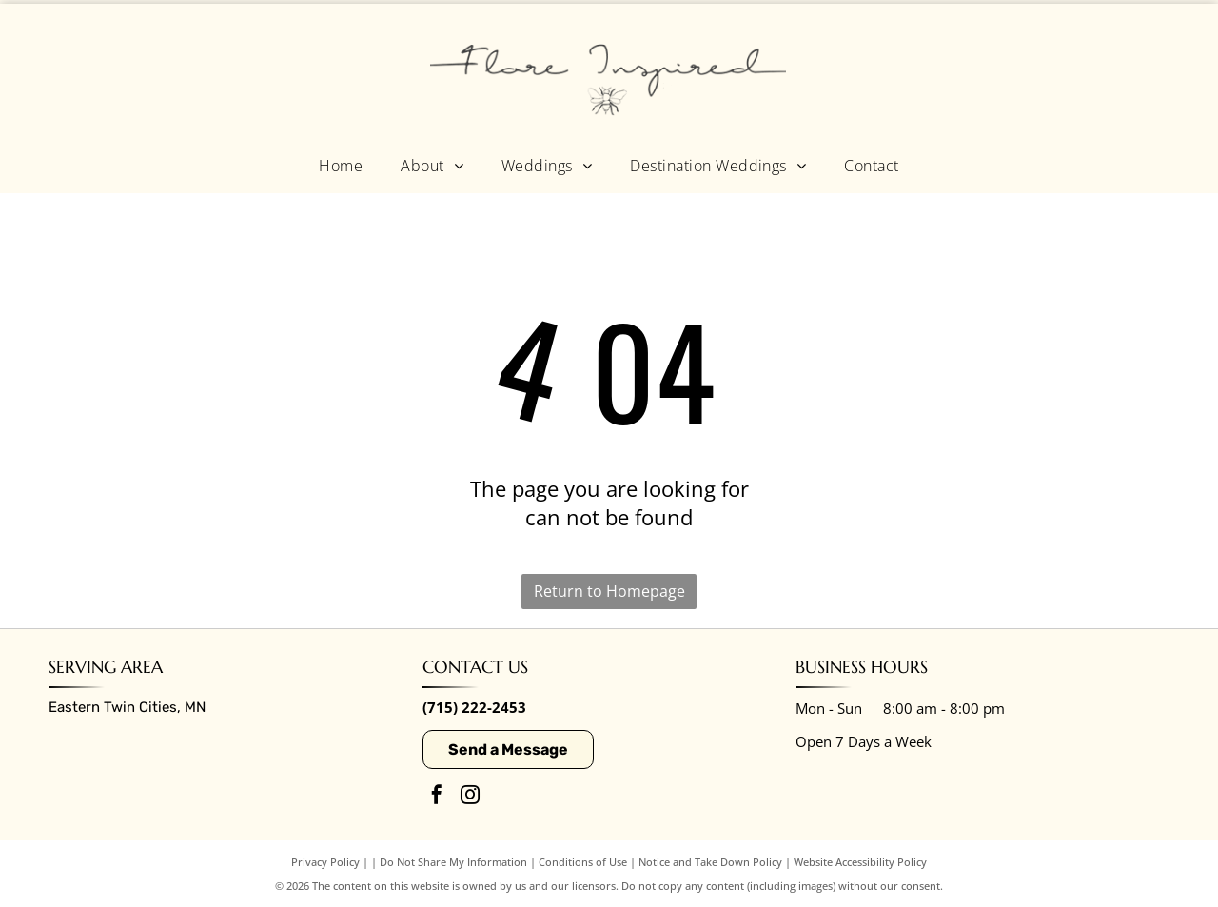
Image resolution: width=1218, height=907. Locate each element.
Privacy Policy (325, 862)
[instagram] (470, 797)
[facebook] (436, 797)
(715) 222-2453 (474, 707)
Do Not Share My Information (453, 862)
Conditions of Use (583, 862)
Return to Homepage (609, 591)
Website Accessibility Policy (860, 862)
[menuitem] (341, 164)
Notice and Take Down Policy (710, 862)
